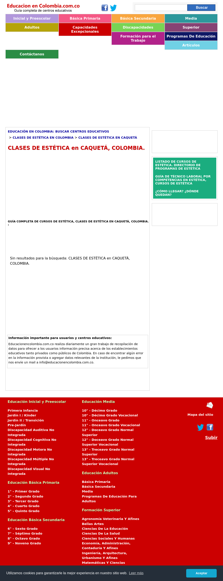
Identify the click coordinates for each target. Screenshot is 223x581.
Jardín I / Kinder (22, 415)
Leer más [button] (136, 573)
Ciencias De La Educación (105, 529)
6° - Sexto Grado (23, 529)
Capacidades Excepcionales (85, 29)
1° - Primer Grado (23, 491)
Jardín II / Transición (26, 420)
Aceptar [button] (201, 573)
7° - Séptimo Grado (25, 533)
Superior (191, 27)
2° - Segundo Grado (25, 496)
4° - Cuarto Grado (23, 506)
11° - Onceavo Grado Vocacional (111, 425)
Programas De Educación (191, 36)
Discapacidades (138, 27)
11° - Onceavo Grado (100, 420)
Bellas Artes (93, 524)
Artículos (191, 45)
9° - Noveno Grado (24, 543)
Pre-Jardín (17, 425)
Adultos (31, 27)
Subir (211, 437)
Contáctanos (32, 54)
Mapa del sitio (200, 415)
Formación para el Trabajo (138, 38)
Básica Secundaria (138, 18)
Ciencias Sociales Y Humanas (108, 538)
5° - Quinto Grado (23, 511)
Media (191, 18)
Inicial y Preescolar (32, 18)
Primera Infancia (23, 410)
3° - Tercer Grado (23, 501)
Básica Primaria (85, 18)
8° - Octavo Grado (24, 538)
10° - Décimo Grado (99, 410)
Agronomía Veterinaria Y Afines (110, 519)
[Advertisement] (111, 91)
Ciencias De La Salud (101, 533)
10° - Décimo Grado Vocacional (110, 415)
